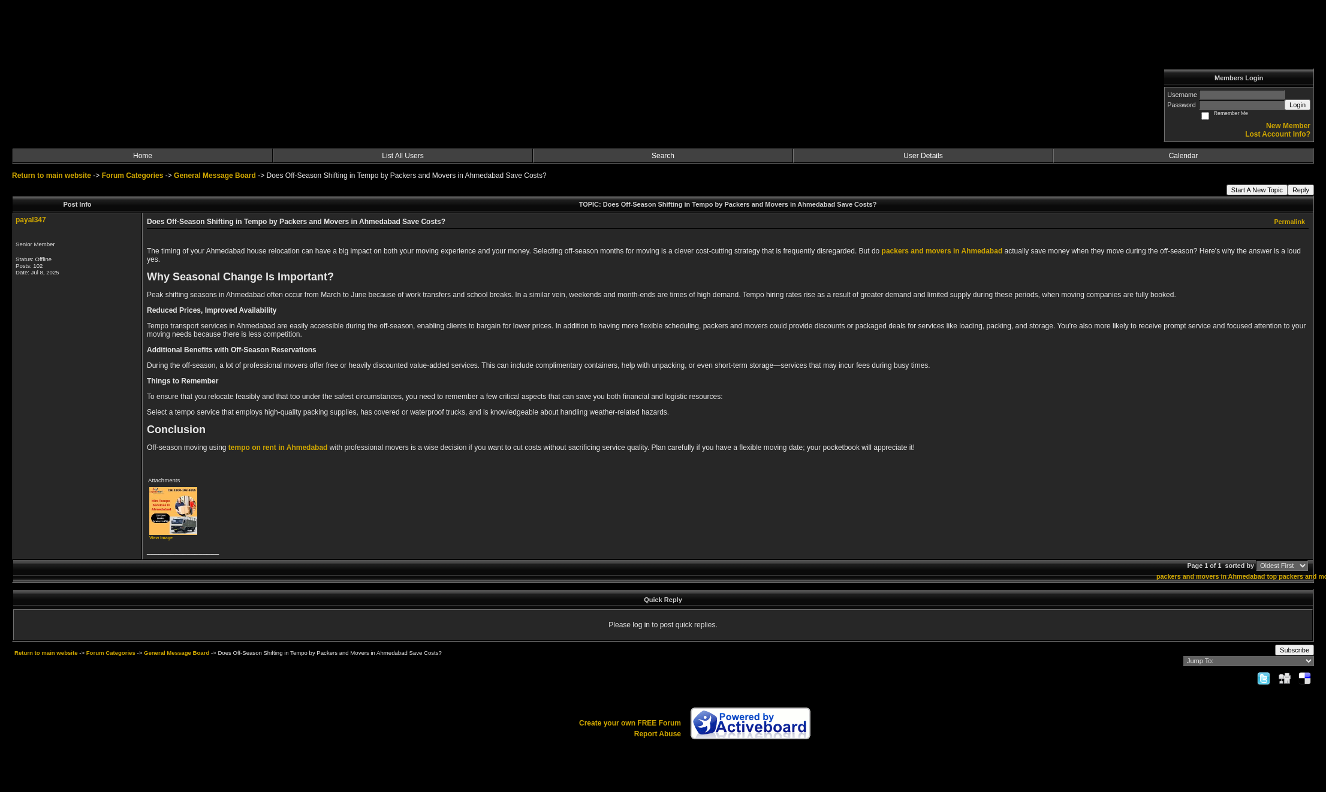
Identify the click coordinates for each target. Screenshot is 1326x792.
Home (142, 156)
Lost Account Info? (1277, 134)
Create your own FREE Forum (630, 723)
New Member (1288, 126)
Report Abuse (657, 734)
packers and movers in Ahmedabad (1210, 576)
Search (663, 156)
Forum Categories (133, 175)
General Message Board (215, 175)
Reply (1300, 190)
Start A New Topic (1257, 190)
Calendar (1183, 156)
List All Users (402, 156)
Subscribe (1294, 650)
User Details (922, 156)
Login (1297, 104)
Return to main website (52, 175)
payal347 (31, 220)
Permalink (1289, 221)
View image (161, 537)
